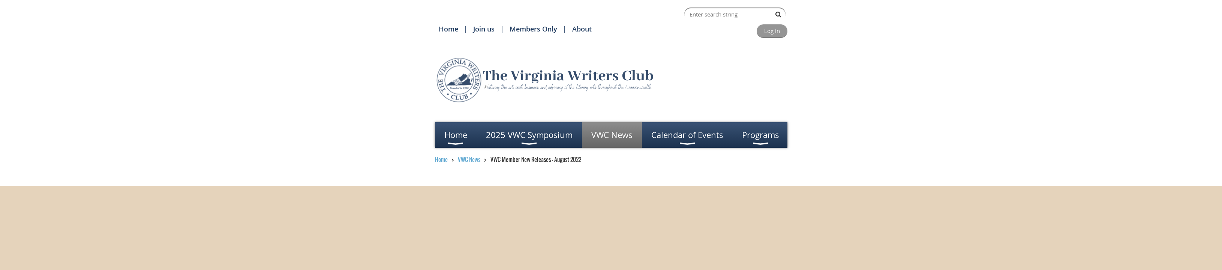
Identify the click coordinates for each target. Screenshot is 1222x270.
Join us (484, 28)
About (582, 28)
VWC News (469, 159)
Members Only (533, 28)
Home (448, 28)
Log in (772, 30)
